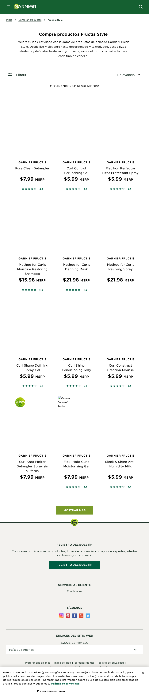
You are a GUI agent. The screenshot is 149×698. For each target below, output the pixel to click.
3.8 (85, 189)
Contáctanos (74, 591)
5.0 (41, 290)
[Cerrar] (143, 673)
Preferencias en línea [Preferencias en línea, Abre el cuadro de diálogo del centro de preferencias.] (51, 690)
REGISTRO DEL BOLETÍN (74, 564)
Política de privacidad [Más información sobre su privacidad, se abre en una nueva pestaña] (65, 683)
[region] (74, 682)
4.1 (41, 386)
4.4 (85, 486)
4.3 (41, 189)
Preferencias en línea (37, 662)
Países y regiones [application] (21, 649)
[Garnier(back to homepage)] (23, 7)
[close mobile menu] (8, 7)
